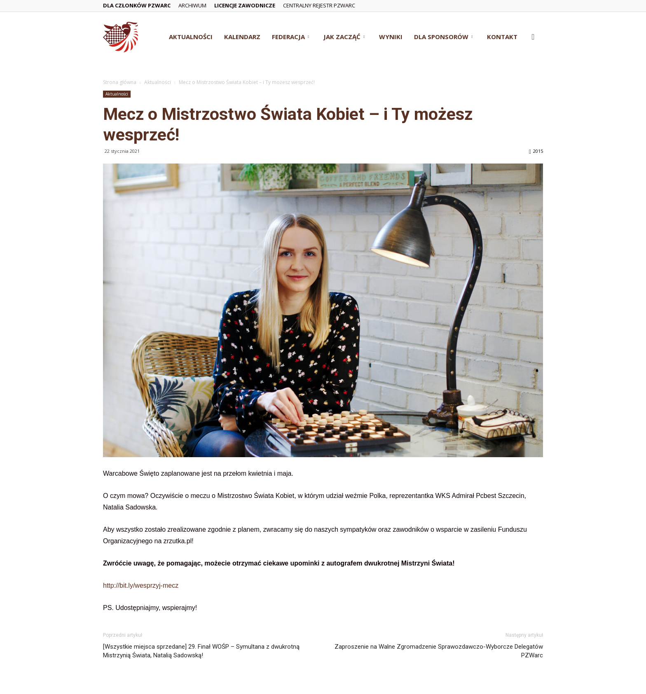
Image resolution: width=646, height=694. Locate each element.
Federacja (290, 37)
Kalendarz (242, 37)
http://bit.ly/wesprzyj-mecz (140, 585)
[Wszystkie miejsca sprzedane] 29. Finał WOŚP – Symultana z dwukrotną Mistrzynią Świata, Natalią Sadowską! (201, 651)
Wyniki (391, 37)
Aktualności (191, 37)
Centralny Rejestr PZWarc (319, 5)
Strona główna (119, 82)
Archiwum (192, 5)
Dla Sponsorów (443, 37)
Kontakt (502, 37)
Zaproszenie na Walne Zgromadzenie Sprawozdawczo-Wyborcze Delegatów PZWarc (439, 651)
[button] (533, 37)
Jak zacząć (344, 37)
